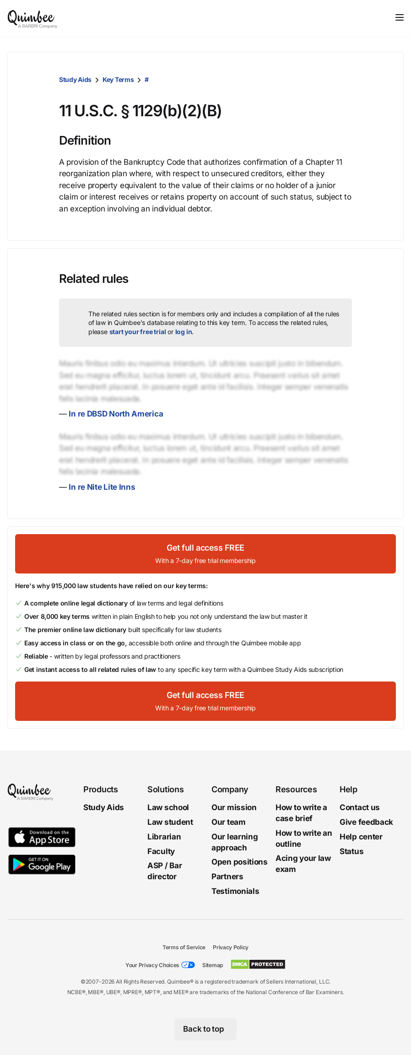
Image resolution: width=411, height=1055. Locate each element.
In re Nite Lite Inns (102, 487)
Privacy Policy (231, 947)
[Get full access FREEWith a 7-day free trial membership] (205, 553)
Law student (170, 822)
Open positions (239, 861)
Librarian (164, 836)
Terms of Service (184, 947)
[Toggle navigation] (399, 17)
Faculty (161, 850)
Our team (228, 822)
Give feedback (366, 822)
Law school (168, 807)
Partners (227, 876)
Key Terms (118, 79)
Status (351, 850)
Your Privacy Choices (152, 965)
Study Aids (75, 79)
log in (183, 331)
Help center (361, 836)
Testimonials (235, 891)
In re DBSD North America (116, 413)
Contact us (360, 807)
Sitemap (212, 965)
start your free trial (137, 331)
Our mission (234, 807)
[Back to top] (206, 1029)
